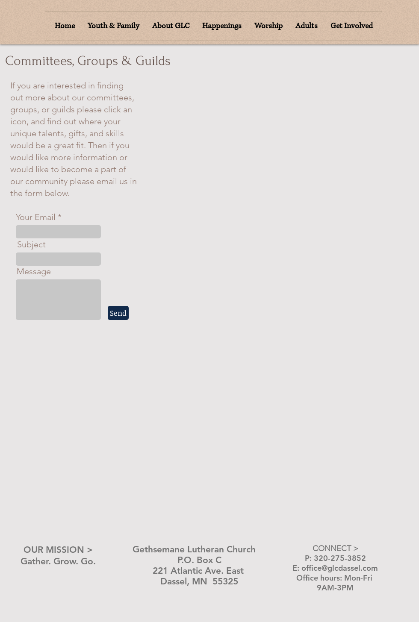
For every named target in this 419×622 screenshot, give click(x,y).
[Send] (118, 313)
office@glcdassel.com (339, 568)
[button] (268, 26)
